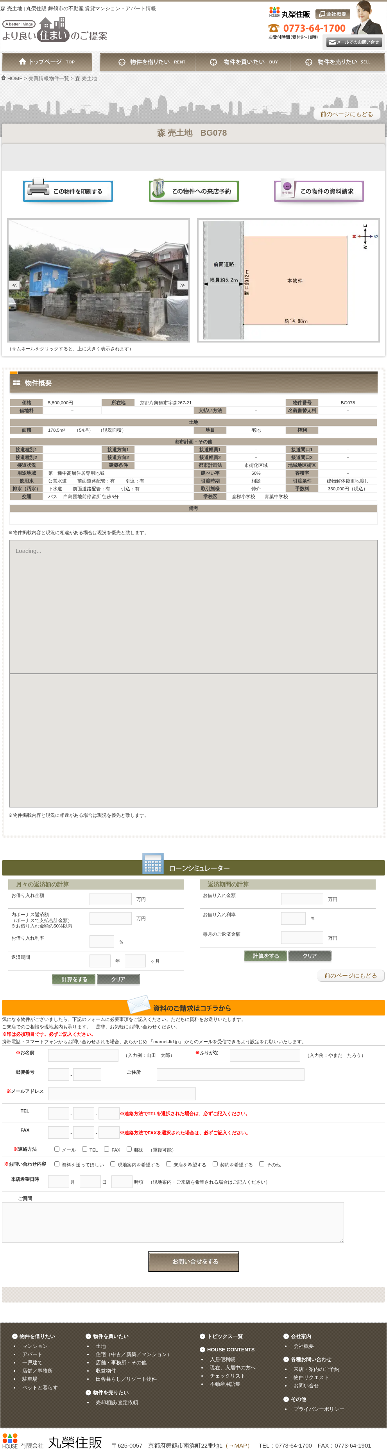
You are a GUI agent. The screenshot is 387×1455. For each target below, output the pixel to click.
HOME (11, 78)
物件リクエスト (311, 1377)
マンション (35, 1346)
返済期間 (20, 957)
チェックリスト (227, 1376)
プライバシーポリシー (319, 1409)
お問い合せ (306, 1386)
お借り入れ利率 (27, 937)
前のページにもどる (347, 114)
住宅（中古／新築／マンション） (134, 1354)
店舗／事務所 (37, 1371)
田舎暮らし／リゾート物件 (126, 1379)
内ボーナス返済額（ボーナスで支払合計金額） (41, 920)
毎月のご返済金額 (221, 934)
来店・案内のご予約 (316, 1369)
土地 (101, 1346)
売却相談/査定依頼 (117, 1402)
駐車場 (30, 1379)
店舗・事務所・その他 (121, 1362)
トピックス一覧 (225, 1336)
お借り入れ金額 (27, 895)
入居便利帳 (222, 1359)
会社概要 (304, 1346)
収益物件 (106, 1371)
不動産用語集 (225, 1384)
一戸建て (32, 1362)
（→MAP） (237, 1445)
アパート (32, 1354)
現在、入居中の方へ (233, 1368)
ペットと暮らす (40, 1387)
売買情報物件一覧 (49, 78)
